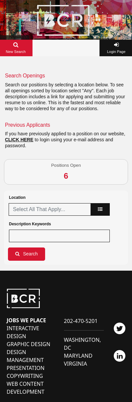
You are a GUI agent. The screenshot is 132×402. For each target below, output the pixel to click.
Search (30, 253)
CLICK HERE (19, 139)
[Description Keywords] (59, 236)
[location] (100, 209)
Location (17, 197)
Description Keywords (30, 224)
